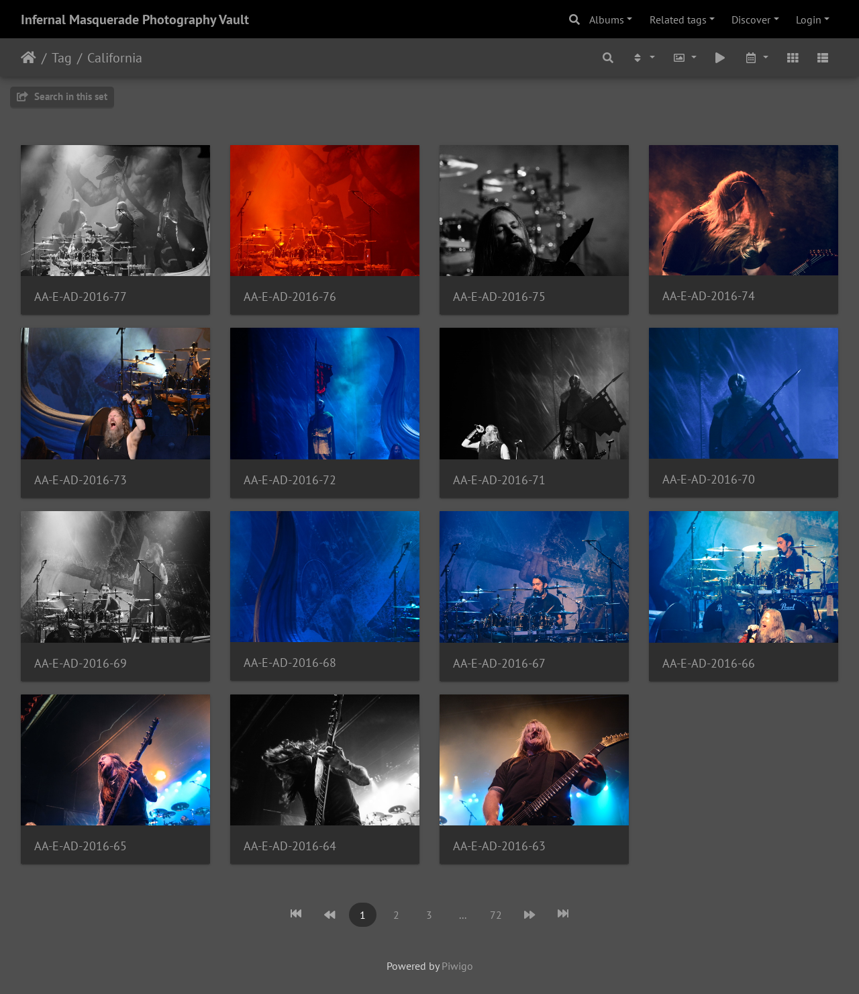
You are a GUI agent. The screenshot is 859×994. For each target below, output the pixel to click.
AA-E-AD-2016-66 (708, 663)
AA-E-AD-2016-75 (499, 296)
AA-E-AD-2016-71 (499, 480)
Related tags (678, 19)
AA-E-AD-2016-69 (80, 663)
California (114, 57)
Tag (62, 57)
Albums (606, 19)
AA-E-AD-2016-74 (708, 296)
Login (808, 19)
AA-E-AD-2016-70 (708, 479)
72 (496, 914)
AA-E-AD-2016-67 (499, 663)
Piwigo (457, 966)
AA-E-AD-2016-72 (290, 480)
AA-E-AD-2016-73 (80, 480)
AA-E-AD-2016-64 (290, 846)
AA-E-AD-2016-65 (80, 846)
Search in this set (62, 96)
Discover (750, 19)
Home (28, 58)
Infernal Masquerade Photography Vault (135, 19)
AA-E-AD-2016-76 (290, 296)
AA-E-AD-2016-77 (80, 296)
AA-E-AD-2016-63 (499, 846)
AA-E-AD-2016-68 (290, 663)
